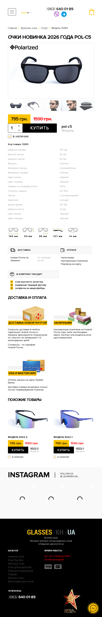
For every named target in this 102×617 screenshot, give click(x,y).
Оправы (12, 574)
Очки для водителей (19, 567)
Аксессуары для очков (21, 581)
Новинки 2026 (16, 556)
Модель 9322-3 (17, 437)
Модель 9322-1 (63, 437)
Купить (39, 128)
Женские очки (16, 563)
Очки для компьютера (20, 570)
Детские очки (15, 577)
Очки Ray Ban (15, 560)
